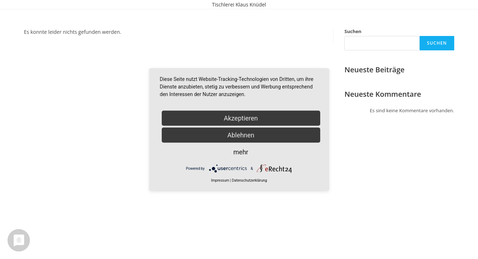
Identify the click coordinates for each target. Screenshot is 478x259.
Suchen (352, 31)
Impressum (220, 180)
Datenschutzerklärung (249, 180)
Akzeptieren (241, 118)
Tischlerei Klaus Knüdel (239, 4)
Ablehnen (240, 135)
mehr (240, 152)
